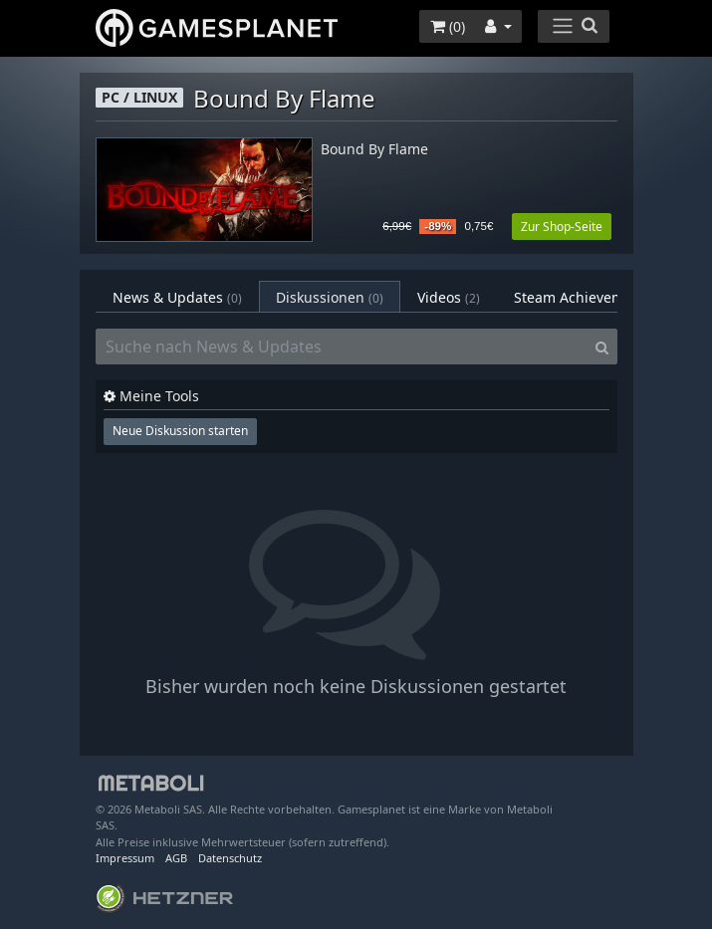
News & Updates (177, 297)
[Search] (602, 346)
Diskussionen (329, 297)
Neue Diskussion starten (180, 430)
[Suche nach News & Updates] (342, 346)
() (447, 26)
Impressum (125, 857)
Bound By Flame (374, 149)
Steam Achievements (596, 297)
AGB (176, 857)
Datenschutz (230, 857)
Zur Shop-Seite (561, 226)
